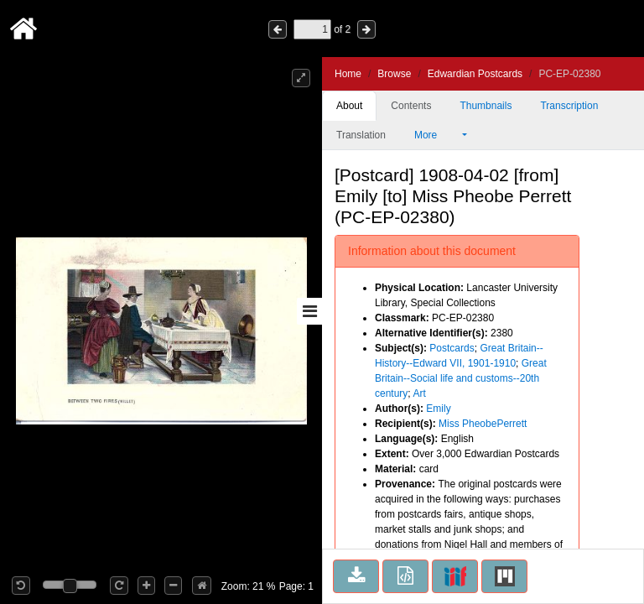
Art (419, 393)
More (437, 135)
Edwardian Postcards (475, 74)
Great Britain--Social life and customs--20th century (461, 378)
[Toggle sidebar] (309, 311)
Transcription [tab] (569, 106)
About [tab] (349, 106)
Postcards (451, 348)
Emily (438, 408)
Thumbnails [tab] (486, 106)
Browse (394, 74)
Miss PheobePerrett (483, 424)
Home (348, 74)
